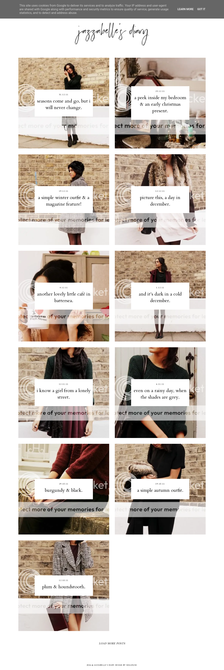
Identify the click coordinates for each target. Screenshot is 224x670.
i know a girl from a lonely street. (64, 393)
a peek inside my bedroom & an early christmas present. (160, 104)
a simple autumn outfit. (160, 490)
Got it (201, 9)
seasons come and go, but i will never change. (63, 104)
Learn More (185, 9)
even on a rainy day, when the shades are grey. (160, 393)
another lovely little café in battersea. (63, 297)
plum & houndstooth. (63, 587)
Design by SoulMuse (126, 665)
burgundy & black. (64, 490)
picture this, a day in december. (160, 200)
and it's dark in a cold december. (160, 297)
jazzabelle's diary (104, 665)
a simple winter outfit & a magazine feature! (63, 200)
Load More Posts (112, 643)
